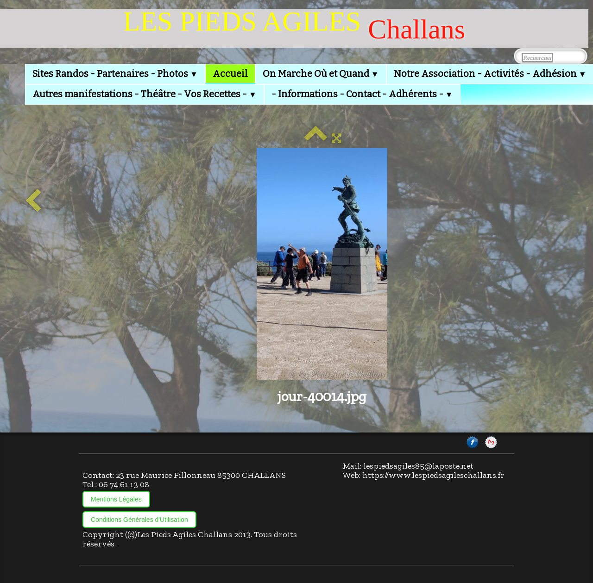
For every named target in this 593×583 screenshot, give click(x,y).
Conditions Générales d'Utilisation (139, 519)
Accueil (230, 73)
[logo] (294, 28)
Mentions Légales (116, 499)
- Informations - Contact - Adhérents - (362, 94)
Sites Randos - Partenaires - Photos (115, 73)
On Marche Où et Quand (321, 73)
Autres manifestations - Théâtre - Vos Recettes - (144, 94)
